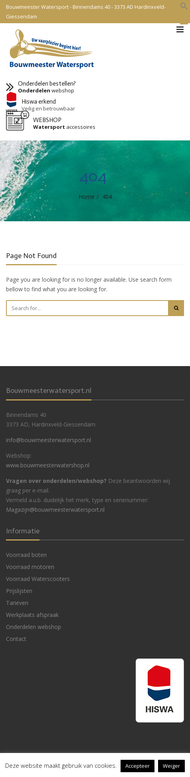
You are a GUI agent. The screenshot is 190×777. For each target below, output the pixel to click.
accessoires (64, 127)
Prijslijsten (19, 591)
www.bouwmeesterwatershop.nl (47, 465)
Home (87, 196)
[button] (184, 6)
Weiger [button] (171, 765)
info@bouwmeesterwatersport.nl (48, 440)
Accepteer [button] (137, 765)
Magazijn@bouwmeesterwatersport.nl (55, 509)
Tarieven (17, 603)
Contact (16, 639)
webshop (46, 90)
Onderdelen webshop (33, 627)
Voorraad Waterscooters (38, 579)
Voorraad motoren (30, 567)
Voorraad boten (26, 555)
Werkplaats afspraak (32, 615)
